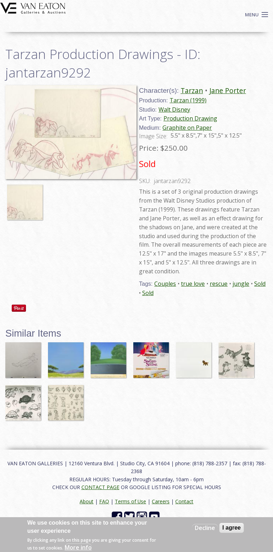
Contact (184, 501)
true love (193, 284)
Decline (205, 528)
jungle (240, 284)
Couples (165, 284)
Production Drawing (190, 118)
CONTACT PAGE (100, 487)
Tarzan (192, 90)
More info (78, 547)
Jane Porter (227, 90)
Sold (260, 284)
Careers (161, 501)
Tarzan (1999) (188, 100)
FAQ (104, 501)
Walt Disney (174, 109)
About (86, 501)
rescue (219, 284)
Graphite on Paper (187, 128)
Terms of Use (130, 501)
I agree (232, 528)
